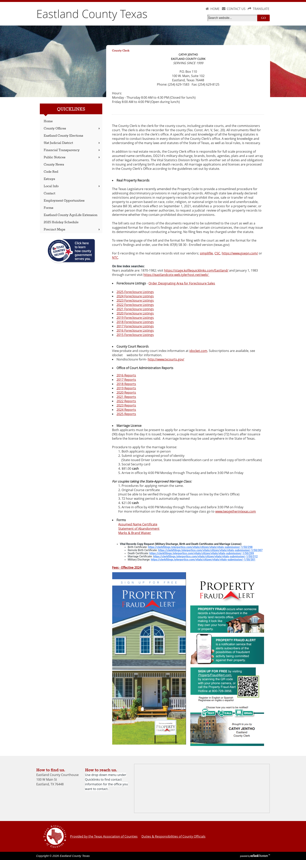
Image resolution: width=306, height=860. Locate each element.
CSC (217, 253)
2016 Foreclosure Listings (135, 330)
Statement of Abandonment (138, 528)
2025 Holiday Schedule (61, 222)
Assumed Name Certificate (137, 524)
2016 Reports (126, 375)
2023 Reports (126, 405)
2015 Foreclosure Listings (135, 335)
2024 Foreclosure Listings (135, 296)
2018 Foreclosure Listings (135, 322)
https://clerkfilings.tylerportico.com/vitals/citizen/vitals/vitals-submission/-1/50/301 (203, 559)
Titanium (259, 856)
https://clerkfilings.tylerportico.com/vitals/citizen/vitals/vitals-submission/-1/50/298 (200, 547)
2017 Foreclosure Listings (135, 326)
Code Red (51, 172)
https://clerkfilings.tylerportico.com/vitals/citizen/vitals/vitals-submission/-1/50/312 (205, 556)
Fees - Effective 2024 (126, 567)
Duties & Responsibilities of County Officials (173, 836)
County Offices (72, 129)
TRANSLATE (261, 9)
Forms (48, 208)
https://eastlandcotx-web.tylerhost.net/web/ (176, 275)
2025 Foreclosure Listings (135, 292)
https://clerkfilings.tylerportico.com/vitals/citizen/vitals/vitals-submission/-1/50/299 (201, 553)
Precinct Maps (72, 230)
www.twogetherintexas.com (235, 511)
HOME (215, 9)
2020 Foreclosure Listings (135, 313)
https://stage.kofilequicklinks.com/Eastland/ (196, 270)
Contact (49, 193)
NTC (115, 257)
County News (54, 165)
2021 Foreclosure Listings (135, 309)
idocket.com (198, 351)
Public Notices (72, 157)
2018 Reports (126, 384)
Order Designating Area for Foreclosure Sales (182, 283)
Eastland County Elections (63, 136)
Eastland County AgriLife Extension (70, 215)
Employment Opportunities (64, 201)
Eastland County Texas (92, 13)
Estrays (49, 179)
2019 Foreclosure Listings (135, 317)
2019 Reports (126, 388)
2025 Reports (126, 414)
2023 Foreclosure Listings (135, 300)
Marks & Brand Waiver (134, 533)
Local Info (72, 186)
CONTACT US (236, 9)
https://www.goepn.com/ (240, 253)
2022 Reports (126, 401)
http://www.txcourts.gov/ (166, 359)
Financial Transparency (72, 150)
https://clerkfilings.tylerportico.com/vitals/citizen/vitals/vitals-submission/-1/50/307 (210, 550)
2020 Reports (126, 392)
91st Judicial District (72, 143)
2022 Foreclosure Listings (135, 305)
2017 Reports (126, 379)
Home (48, 121)
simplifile (206, 253)
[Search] (233, 18)
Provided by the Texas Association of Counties (104, 836)
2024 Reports (126, 409)
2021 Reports (126, 397)
